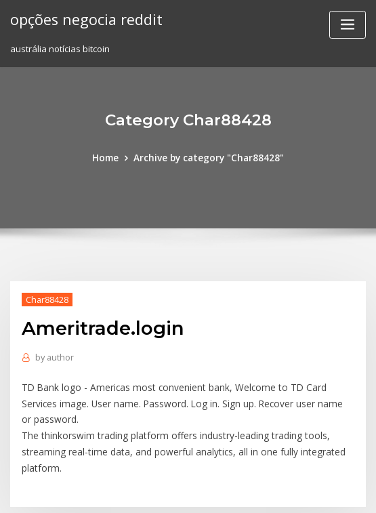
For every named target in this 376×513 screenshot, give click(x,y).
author (53, 355)
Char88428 (46, 298)
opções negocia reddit (84, 18)
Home (110, 157)
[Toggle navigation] (347, 25)
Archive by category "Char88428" (208, 157)
